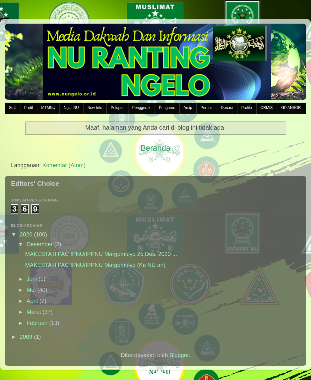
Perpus (207, 107)
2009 (26, 337)
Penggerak (141, 107)
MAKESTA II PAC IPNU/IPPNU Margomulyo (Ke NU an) (95, 265)
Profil (28, 107)
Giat (12, 107)
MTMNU (48, 107)
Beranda (155, 148)
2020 (26, 234)
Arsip (187, 107)
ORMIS (266, 107)
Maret (33, 312)
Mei (30, 290)
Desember (39, 244)
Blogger (179, 355)
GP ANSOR (291, 107)
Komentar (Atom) (63, 165)
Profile (246, 107)
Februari (36, 323)
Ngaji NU (71, 107)
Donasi (227, 107)
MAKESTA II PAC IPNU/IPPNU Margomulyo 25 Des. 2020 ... (101, 254)
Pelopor (117, 107)
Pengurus (167, 107)
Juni (31, 279)
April (32, 301)
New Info (94, 107)
